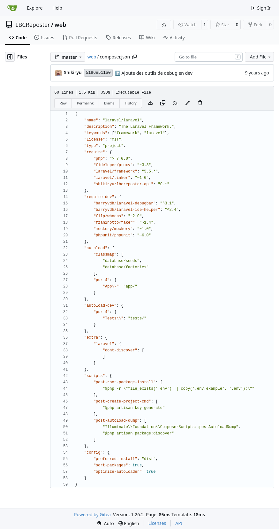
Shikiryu (72, 72)
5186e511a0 (98, 72)
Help (57, 8)
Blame (109, 103)
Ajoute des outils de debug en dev (156, 73)
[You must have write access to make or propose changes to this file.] (200, 103)
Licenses (157, 523)
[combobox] (209, 57)
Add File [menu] (261, 57)
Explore (34, 8)
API (178, 523)
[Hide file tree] (10, 57)
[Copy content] (163, 103)
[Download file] (150, 103)
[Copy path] (134, 57)
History (131, 103)
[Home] (12, 8)
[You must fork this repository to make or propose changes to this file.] (188, 103)
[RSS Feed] (164, 24)
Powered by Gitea (92, 514)
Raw (63, 103)
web (60, 24)
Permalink (85, 103)
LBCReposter (32, 24)
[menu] (105, 523)
